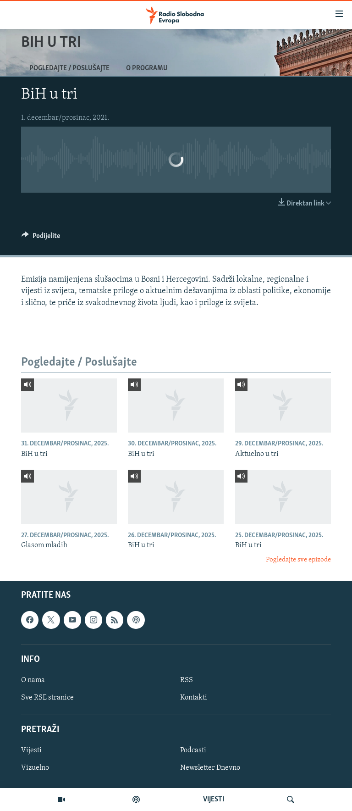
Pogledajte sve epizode (298, 559)
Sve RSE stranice (47, 697)
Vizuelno (35, 768)
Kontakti (193, 697)
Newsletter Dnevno (210, 768)
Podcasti (193, 750)
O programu (147, 68)
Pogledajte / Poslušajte (69, 68)
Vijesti (31, 750)
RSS (186, 680)
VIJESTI (213, 799)
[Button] (41, 238)
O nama (33, 680)
